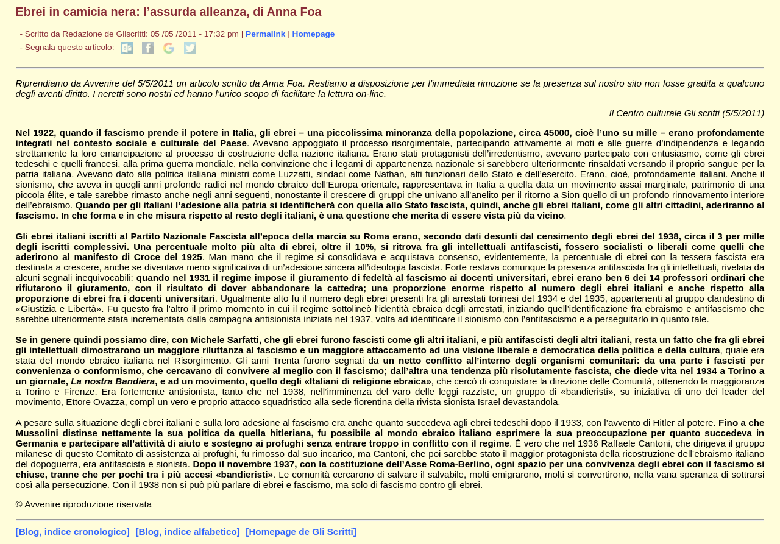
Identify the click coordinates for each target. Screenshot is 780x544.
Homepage (313, 33)
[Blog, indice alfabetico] (187, 531)
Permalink (265, 33)
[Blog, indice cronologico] (73, 531)
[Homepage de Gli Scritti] (301, 531)
